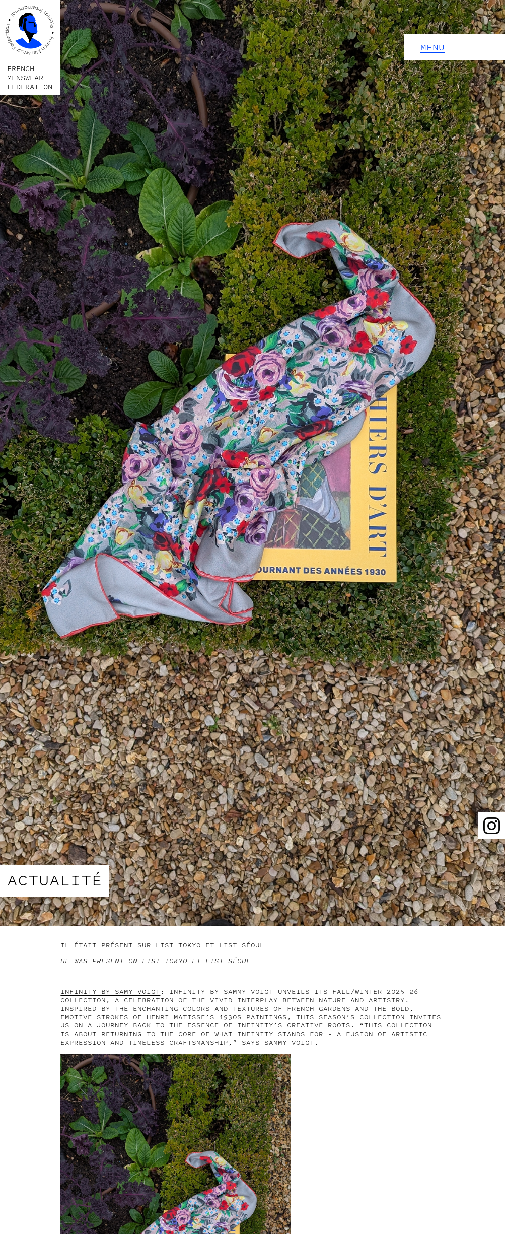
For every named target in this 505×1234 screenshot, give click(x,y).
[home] (30, 47)
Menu (432, 47)
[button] (454, 47)
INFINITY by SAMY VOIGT (110, 991)
